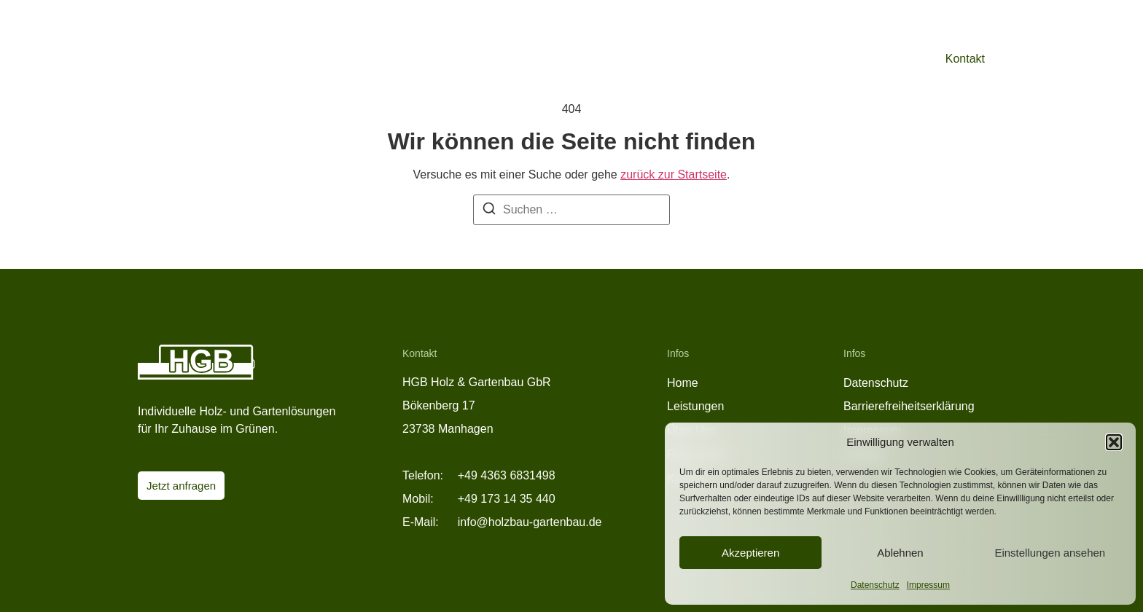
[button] (1114, 442)
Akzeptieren (750, 552)
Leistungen (728, 58)
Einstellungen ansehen (1049, 552)
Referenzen (810, 58)
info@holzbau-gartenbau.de (530, 522)
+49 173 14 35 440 (506, 499)
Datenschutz (875, 585)
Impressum (928, 585)
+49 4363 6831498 (506, 475)
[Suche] (489, 211)
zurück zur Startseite (673, 174)
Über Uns (888, 58)
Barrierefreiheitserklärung (909, 406)
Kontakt (965, 58)
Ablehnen (900, 552)
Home (682, 383)
